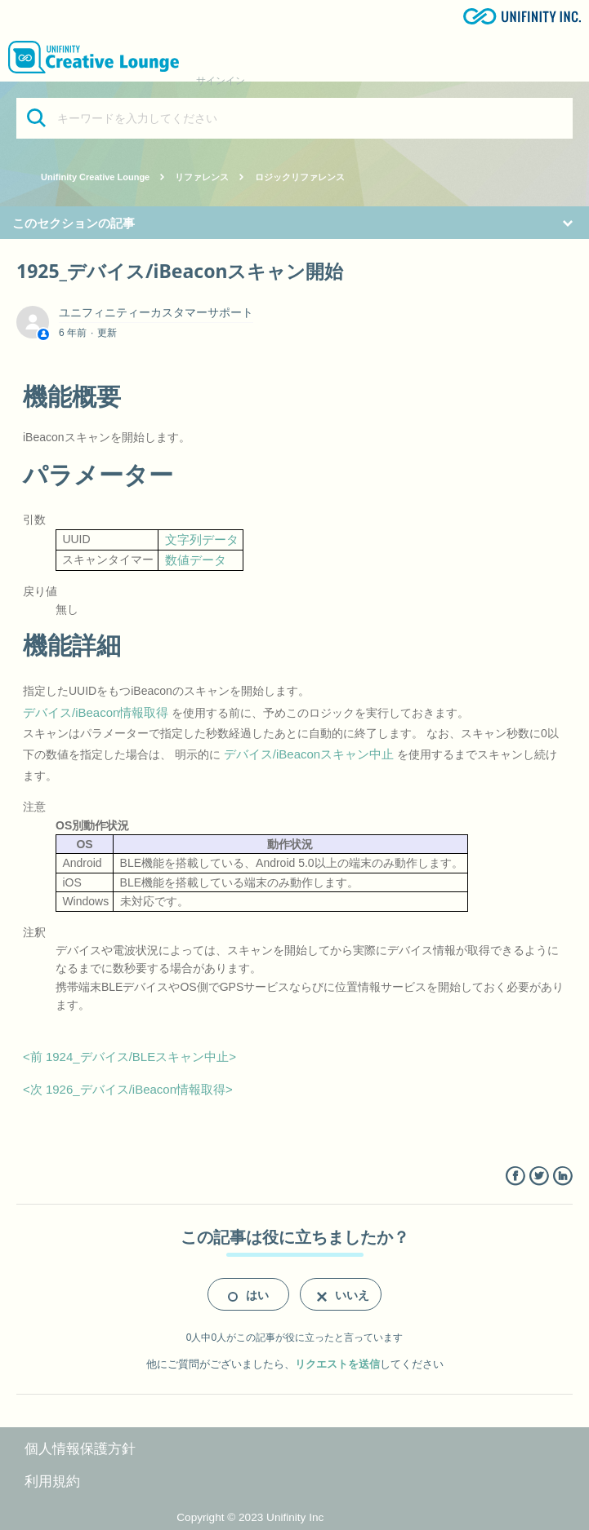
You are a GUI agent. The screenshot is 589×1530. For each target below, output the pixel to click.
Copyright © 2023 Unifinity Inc (250, 1517)
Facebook (515, 1176)
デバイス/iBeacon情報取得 (95, 712)
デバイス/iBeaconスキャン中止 (309, 754)
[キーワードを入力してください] (294, 118)
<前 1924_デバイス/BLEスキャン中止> (129, 1056)
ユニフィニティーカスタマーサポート (156, 312)
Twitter (539, 1176)
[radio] (248, 1294)
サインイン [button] (220, 80)
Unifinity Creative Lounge (95, 177)
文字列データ (202, 539)
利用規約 (52, 1481)
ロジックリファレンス (300, 177)
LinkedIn (562, 1176)
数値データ (195, 560)
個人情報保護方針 (80, 1449)
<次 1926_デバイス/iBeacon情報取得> (128, 1089)
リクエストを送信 (337, 1364)
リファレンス (202, 177)
